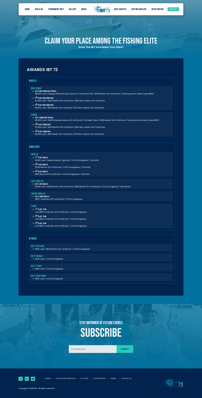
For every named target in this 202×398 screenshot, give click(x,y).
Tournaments (99, 378)
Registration (157, 9)
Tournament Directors (66, 378)
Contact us (126, 378)
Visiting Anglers (138, 9)
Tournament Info (56, 9)
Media (83, 9)
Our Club (39, 9)
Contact (173, 9)
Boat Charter (120, 9)
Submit (125, 356)
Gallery (72, 9)
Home (27, 9)
